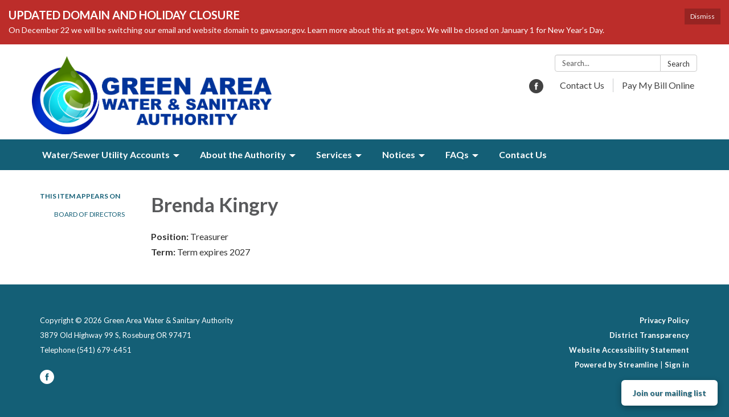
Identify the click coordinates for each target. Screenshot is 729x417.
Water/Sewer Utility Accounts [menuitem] (106, 154)
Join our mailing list (669, 393)
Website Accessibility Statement (629, 349)
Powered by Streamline (616, 364)
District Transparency (649, 335)
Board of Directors (89, 214)
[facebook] (536, 89)
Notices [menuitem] (398, 154)
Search (678, 63)
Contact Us (582, 85)
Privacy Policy (664, 320)
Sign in (677, 364)
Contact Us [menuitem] (523, 154)
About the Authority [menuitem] (243, 154)
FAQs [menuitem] (457, 154)
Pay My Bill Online (658, 85)
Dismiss (702, 16)
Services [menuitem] (334, 154)
